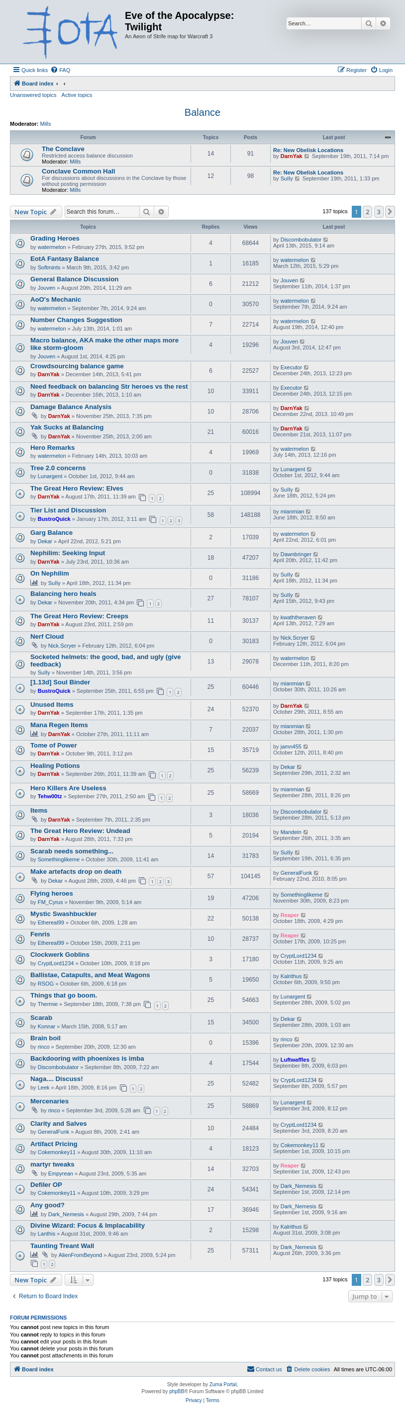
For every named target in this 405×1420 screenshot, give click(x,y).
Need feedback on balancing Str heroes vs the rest (109, 386)
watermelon (52, 247)
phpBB (176, 1391)
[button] (390, 212)
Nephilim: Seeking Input (67, 553)
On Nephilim (49, 573)
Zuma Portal (222, 1384)
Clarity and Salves (58, 1123)
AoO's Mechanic (55, 299)
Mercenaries (49, 1101)
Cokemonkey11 (57, 1152)
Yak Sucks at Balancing (66, 427)
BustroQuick (54, 519)
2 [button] (367, 211)
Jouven (46, 288)
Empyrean (60, 1173)
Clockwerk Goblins (60, 954)
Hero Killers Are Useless (68, 788)
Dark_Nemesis (298, 1186)
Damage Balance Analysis (70, 407)
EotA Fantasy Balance (64, 258)
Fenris (40, 934)
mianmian (292, 511)
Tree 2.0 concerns (58, 468)
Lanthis (46, 1234)
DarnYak (292, 156)
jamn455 (291, 747)
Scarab (41, 1017)
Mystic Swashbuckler (63, 914)
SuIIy (287, 178)
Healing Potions (55, 765)
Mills (45, 124)
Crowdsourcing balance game (77, 366)
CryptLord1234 (56, 963)
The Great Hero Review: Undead (80, 831)
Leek (44, 1087)
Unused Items (51, 704)
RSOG (46, 984)
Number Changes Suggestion (76, 320)
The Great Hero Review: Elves (76, 488)
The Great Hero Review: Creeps (79, 616)
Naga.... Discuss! (56, 1079)
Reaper (290, 915)
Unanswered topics (33, 95)
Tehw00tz (50, 796)
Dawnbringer (296, 554)
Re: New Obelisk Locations (308, 150)
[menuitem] (60, 70)
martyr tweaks (52, 1164)
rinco (44, 1047)
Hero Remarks (52, 447)
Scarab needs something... (71, 851)
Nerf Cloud (47, 636)
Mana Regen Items (59, 725)
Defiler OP (46, 1184)
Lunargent (50, 476)
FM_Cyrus (50, 902)
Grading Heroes (55, 238)
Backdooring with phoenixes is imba (87, 1058)
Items (38, 810)
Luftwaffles (295, 1060)
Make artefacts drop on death (75, 871)
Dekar (45, 541)
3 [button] (379, 211)
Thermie (48, 1004)
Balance (202, 112)
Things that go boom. (63, 995)
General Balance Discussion (74, 279)
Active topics (77, 95)
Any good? (47, 1205)
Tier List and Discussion (68, 510)
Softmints (49, 267)
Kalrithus (291, 976)
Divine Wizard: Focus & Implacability (87, 1225)
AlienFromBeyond (80, 1255)
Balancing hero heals (63, 593)
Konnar (46, 1026)
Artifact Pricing (54, 1144)
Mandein (291, 832)
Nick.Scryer (62, 646)
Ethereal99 (51, 922)
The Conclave (63, 149)
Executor (291, 367)
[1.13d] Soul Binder (60, 682)
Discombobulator (301, 240)
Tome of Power (53, 745)
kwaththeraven (298, 617)
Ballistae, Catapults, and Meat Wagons (90, 975)
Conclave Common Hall (78, 171)
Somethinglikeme (59, 859)
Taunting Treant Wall (62, 1246)
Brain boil (45, 1038)
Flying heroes (51, 893)
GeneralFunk (296, 873)
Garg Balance (51, 532)
